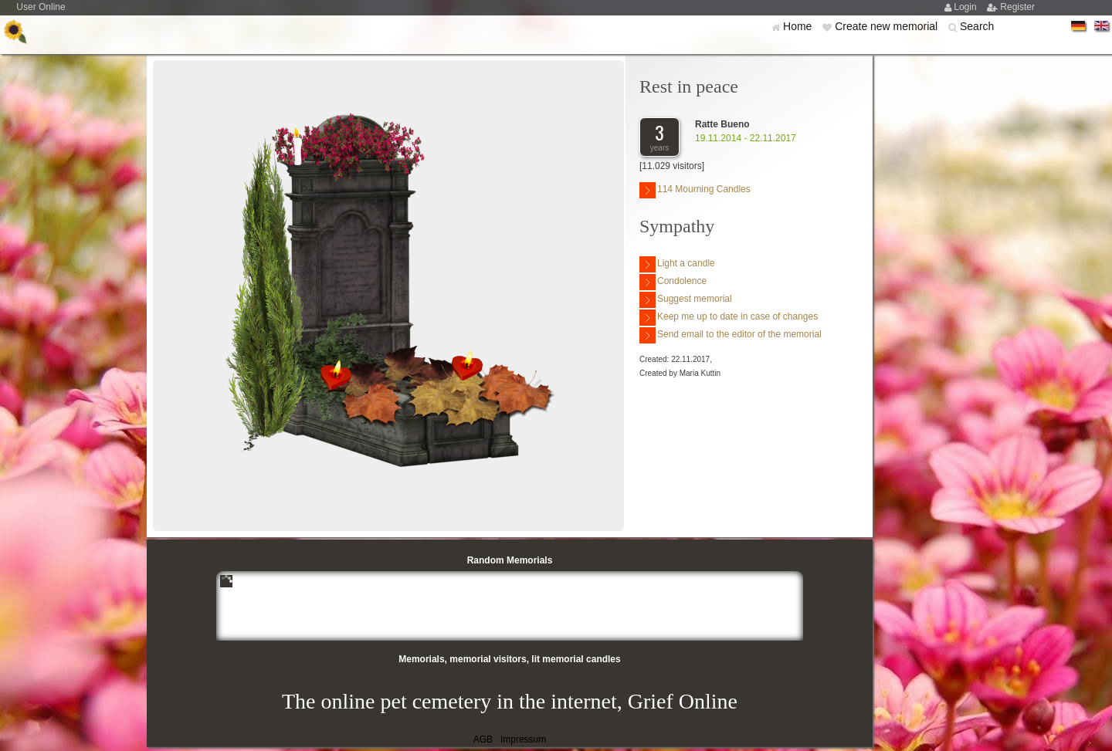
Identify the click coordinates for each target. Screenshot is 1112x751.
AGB (483, 739)
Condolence (673, 282)
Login (966, 7)
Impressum (523, 739)
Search (977, 26)
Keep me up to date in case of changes (728, 318)
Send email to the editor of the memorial (730, 335)
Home (799, 26)
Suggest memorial (685, 300)
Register (1017, 7)
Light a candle (677, 264)
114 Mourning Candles (695, 190)
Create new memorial (888, 26)
